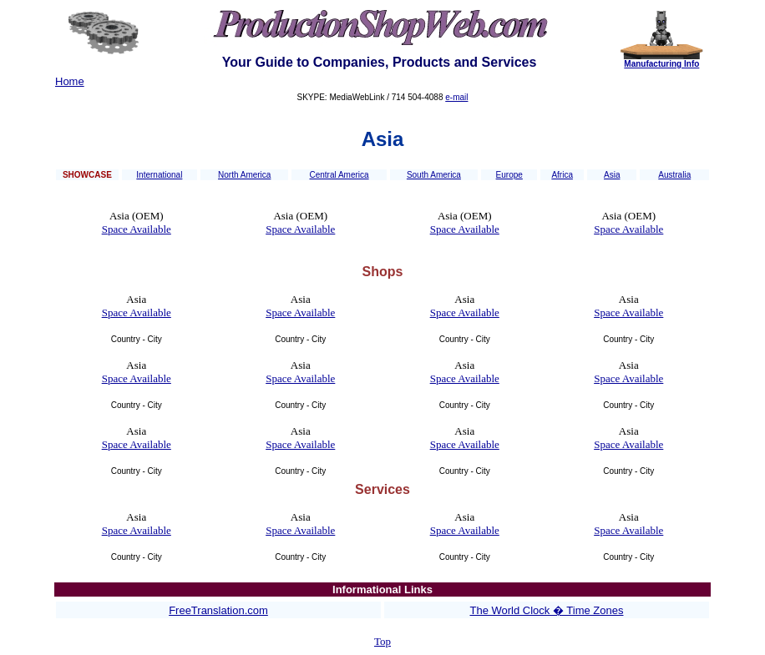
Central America (338, 174)
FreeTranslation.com (218, 610)
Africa (562, 174)
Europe (509, 174)
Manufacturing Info (661, 63)
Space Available (136, 229)
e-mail (456, 97)
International (159, 174)
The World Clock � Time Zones (547, 610)
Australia (674, 174)
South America (434, 174)
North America (244, 174)
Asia (612, 174)
